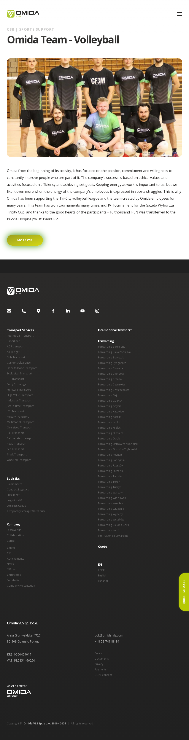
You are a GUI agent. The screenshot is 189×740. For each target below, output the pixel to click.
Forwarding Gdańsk (110, 401)
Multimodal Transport (20, 422)
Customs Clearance (19, 362)
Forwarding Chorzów (111, 374)
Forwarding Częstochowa (113, 390)
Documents (102, 658)
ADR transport (15, 346)
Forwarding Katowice (111, 411)
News (10, 564)
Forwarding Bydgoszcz (112, 363)
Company (13, 524)
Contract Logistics (18, 489)
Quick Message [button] (184, 592)
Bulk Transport (16, 357)
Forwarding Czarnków (111, 384)
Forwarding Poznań (110, 455)
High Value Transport (20, 395)
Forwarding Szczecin (110, 471)
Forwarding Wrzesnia (111, 509)
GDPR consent (103, 675)
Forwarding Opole (109, 438)
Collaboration (15, 535)
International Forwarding (113, 536)
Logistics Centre (16, 506)
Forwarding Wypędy (110, 514)
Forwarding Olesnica (110, 433)
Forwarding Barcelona (111, 347)
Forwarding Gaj (107, 395)
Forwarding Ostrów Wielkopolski (118, 444)
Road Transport (16, 444)
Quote (102, 546)
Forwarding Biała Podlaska (114, 352)
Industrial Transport (19, 400)
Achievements (15, 558)
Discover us (14, 530)
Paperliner (13, 341)
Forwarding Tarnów (110, 476)
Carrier (11, 541)
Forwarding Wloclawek (112, 498)
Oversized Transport (19, 427)
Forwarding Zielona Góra (113, 525)
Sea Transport (15, 449)
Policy (98, 653)
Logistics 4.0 (14, 500)
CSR (9, 553)
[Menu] (179, 14)
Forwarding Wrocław (110, 503)
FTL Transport (15, 379)
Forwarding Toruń (109, 482)
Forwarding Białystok (111, 357)
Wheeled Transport (19, 460)
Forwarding (106, 341)
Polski (101, 570)
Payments (100, 669)
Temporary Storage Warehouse (26, 511)
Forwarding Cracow (110, 379)
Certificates (14, 575)
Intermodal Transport (20, 335)
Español (103, 581)
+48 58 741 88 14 (107, 641)
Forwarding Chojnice (110, 368)
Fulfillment (13, 495)
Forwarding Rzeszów (110, 465)
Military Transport (18, 417)
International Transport (115, 330)
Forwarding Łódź (108, 530)
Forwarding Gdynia (109, 406)
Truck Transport (17, 454)
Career (11, 548)
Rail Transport (15, 433)
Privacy (99, 664)
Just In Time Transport (20, 406)
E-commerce (14, 484)
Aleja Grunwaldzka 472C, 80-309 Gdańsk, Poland (24, 638)
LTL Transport (15, 411)
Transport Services (20, 330)
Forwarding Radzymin (111, 460)
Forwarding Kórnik (109, 417)
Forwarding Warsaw (110, 492)
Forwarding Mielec (109, 428)
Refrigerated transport (21, 438)
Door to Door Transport (22, 368)
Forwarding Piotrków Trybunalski (118, 449)
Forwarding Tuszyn (109, 487)
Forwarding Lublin (109, 422)
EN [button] (100, 564)
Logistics (13, 478)
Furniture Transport (19, 389)
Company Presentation (21, 585)
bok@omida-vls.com (109, 635)
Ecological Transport (19, 373)
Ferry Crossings (16, 384)
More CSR (25, 240)
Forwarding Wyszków (111, 519)
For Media (13, 580)
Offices (11, 569)
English (102, 575)
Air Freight (13, 352)
